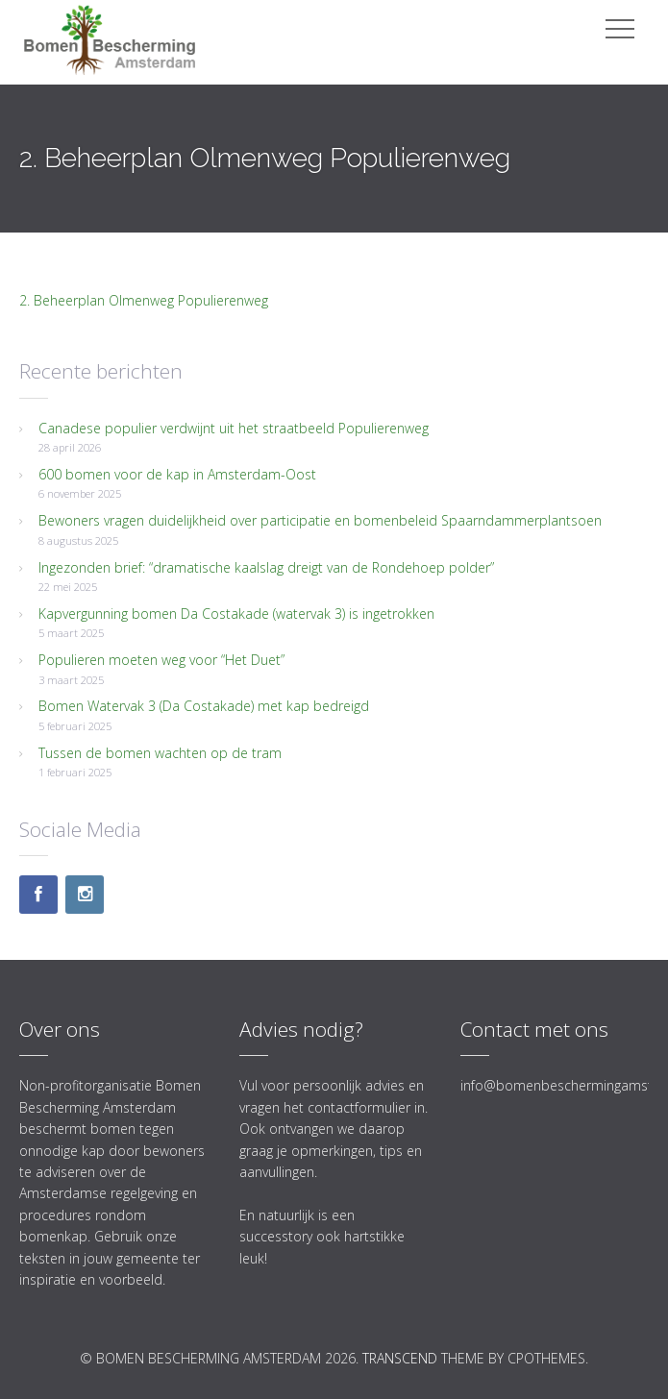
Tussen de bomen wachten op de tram (160, 753)
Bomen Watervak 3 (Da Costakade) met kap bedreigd (203, 706)
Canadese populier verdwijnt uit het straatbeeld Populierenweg (233, 428)
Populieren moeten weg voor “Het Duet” (161, 659)
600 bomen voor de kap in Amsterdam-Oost (177, 474)
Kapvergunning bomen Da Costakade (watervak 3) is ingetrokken (236, 613)
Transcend (399, 1358)
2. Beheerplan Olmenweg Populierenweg (143, 300)
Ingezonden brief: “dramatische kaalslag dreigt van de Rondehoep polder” (266, 567)
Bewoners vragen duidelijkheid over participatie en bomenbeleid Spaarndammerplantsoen (320, 520)
